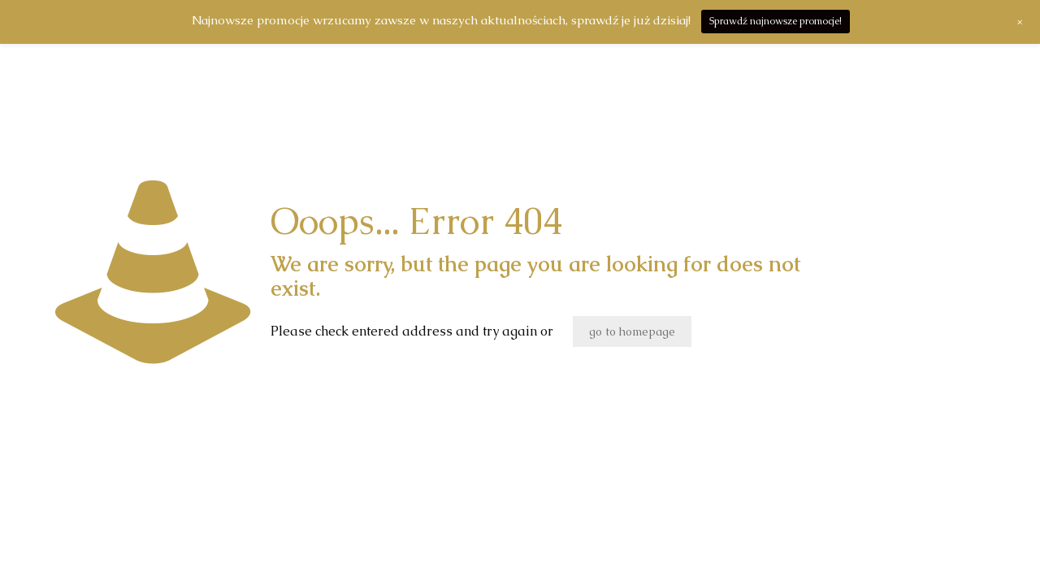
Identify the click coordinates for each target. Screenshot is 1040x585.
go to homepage (632, 331)
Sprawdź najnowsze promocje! (775, 21)
